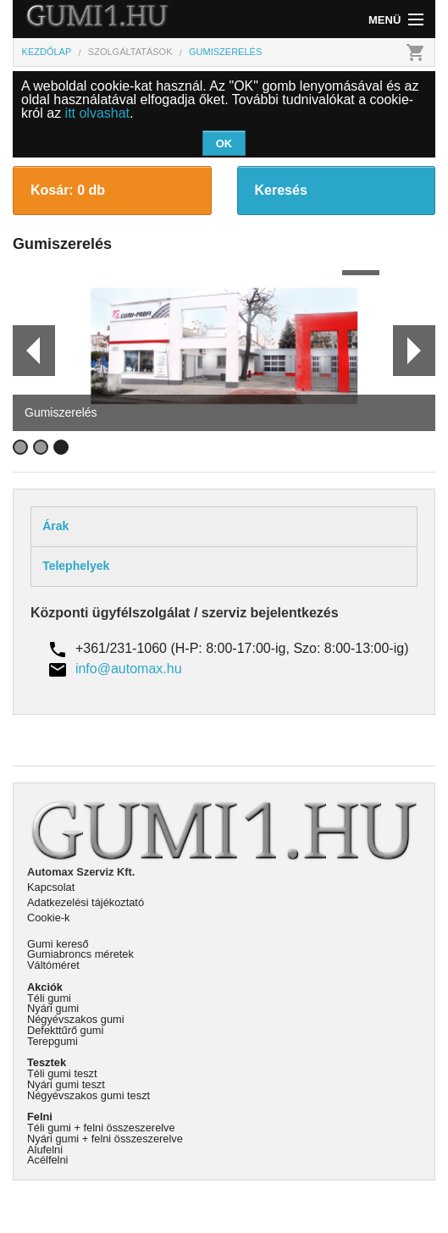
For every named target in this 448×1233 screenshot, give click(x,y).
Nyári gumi (53, 1008)
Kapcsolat (51, 887)
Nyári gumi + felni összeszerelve (105, 1138)
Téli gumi (49, 998)
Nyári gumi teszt (66, 1084)
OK (224, 143)
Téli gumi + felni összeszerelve (101, 1127)
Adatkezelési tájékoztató (85, 902)
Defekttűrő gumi (65, 1030)
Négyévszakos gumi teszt (88, 1095)
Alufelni (45, 1149)
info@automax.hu (128, 668)
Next (413, 350)
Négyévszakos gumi (75, 1019)
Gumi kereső (58, 943)
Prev (26, 350)
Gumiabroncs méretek (80, 954)
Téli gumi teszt (62, 1073)
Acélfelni (47, 1159)
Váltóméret (53, 965)
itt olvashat (97, 113)
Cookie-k (48, 917)
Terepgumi (52, 1041)
